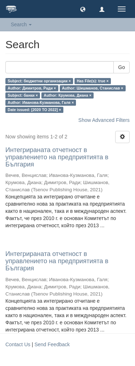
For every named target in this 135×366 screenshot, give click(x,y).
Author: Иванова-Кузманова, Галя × (41, 102)
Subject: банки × (23, 95)
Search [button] (21, 24)
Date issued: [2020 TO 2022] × (34, 109)
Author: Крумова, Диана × (67, 95)
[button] (82, 9)
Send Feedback (52, 344)
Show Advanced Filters (104, 120)
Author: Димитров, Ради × (32, 88)
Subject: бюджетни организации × (39, 81)
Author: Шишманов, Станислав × (92, 88)
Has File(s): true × (92, 81)
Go (121, 67)
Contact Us (17, 344)
